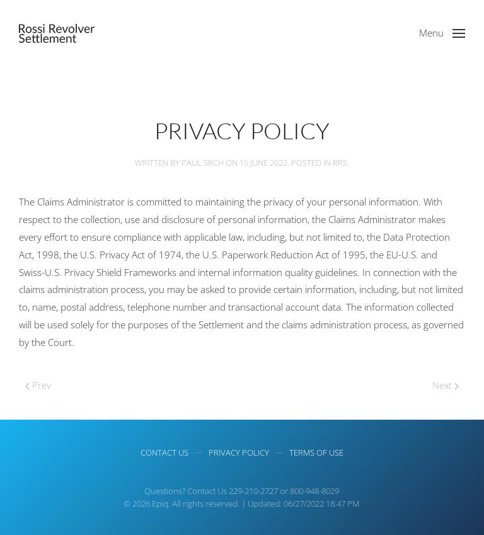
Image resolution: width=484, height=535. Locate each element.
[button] (442, 33)
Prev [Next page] (38, 385)
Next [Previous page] (445, 385)
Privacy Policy (239, 452)
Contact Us (164, 452)
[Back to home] (57, 33)
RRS (340, 162)
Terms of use (316, 452)
